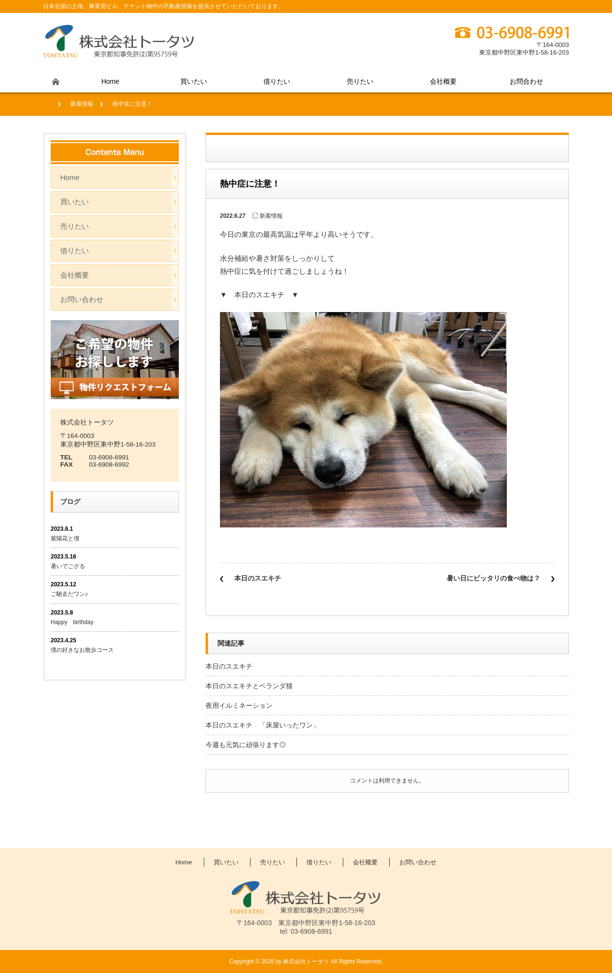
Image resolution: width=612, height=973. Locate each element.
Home (110, 81)
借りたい (276, 81)
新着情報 (81, 104)
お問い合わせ (81, 299)
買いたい (193, 81)
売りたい (360, 81)
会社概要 (443, 81)
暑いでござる (68, 566)
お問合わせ (526, 81)
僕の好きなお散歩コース (82, 650)
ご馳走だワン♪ (69, 594)
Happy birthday (75, 622)
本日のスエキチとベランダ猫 (249, 686)
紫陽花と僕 (65, 538)
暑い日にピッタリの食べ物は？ (493, 578)
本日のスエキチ (257, 578)
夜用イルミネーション (239, 705)
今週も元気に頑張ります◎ (246, 745)
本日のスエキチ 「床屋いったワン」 (262, 725)
